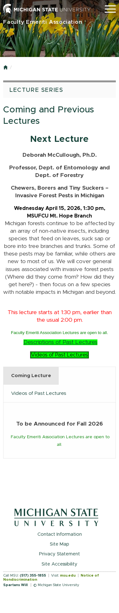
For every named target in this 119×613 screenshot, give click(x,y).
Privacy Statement (59, 554)
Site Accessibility (59, 564)
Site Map (59, 544)
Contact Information (59, 534)
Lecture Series (36, 90)
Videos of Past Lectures (59, 354)
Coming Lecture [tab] (31, 375)
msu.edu (68, 575)
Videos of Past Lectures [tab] (38, 393)
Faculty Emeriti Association (42, 22)
